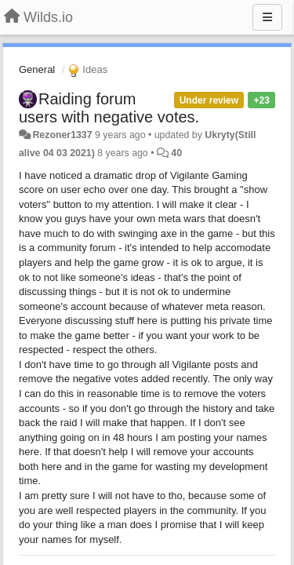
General (37, 69)
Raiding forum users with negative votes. (109, 108)
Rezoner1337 (62, 134)
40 (176, 153)
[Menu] (267, 17)
